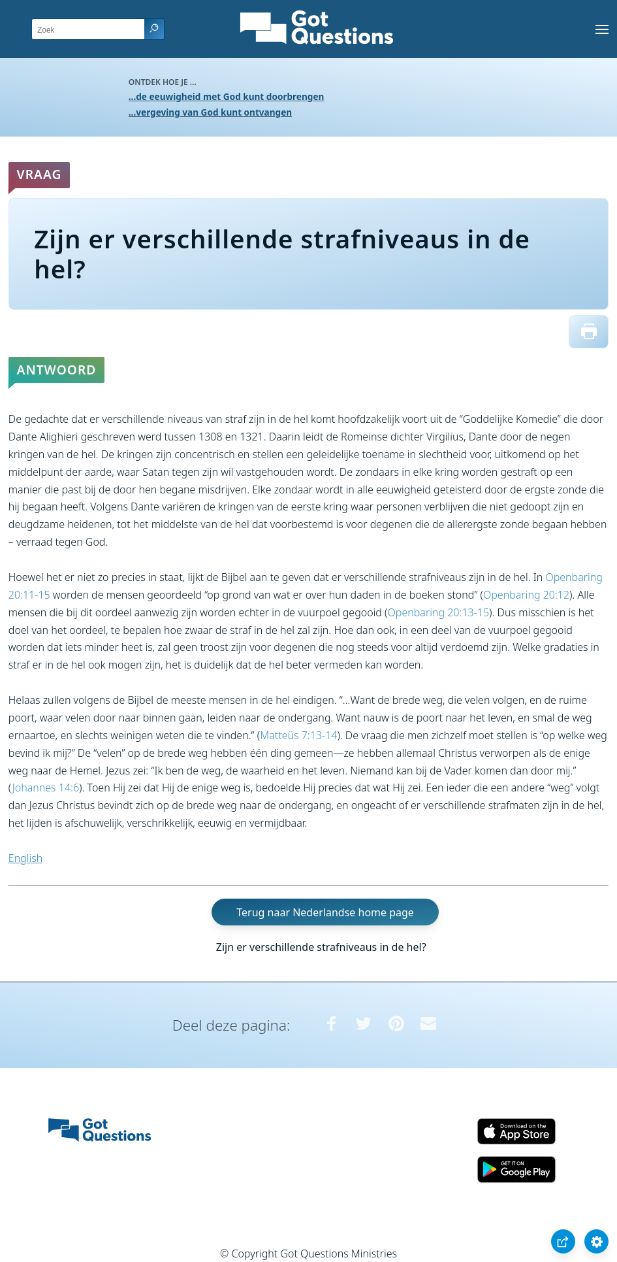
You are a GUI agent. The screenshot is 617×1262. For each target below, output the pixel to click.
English (25, 858)
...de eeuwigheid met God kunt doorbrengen (226, 96)
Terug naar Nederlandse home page (325, 912)
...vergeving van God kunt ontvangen (210, 112)
